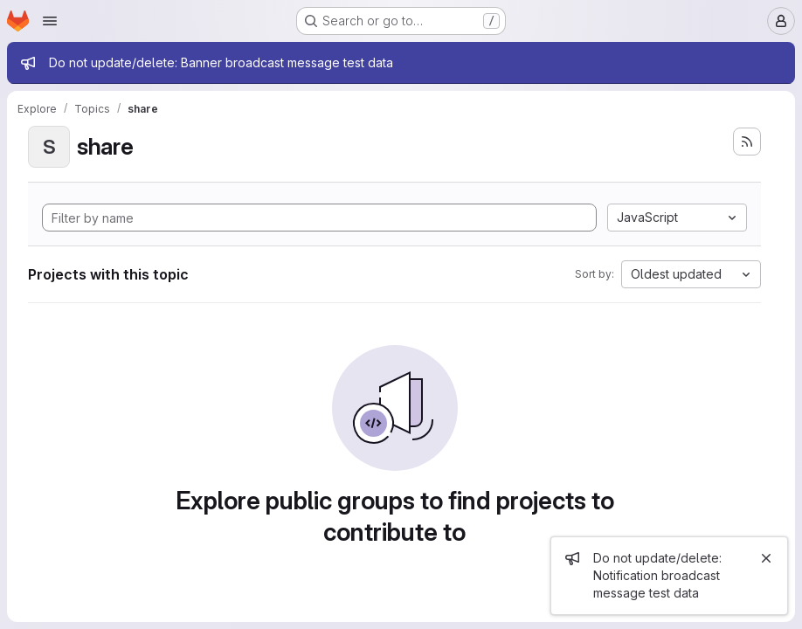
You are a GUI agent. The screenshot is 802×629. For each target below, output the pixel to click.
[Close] (766, 558)
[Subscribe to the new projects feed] (747, 142)
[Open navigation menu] (50, 21)
